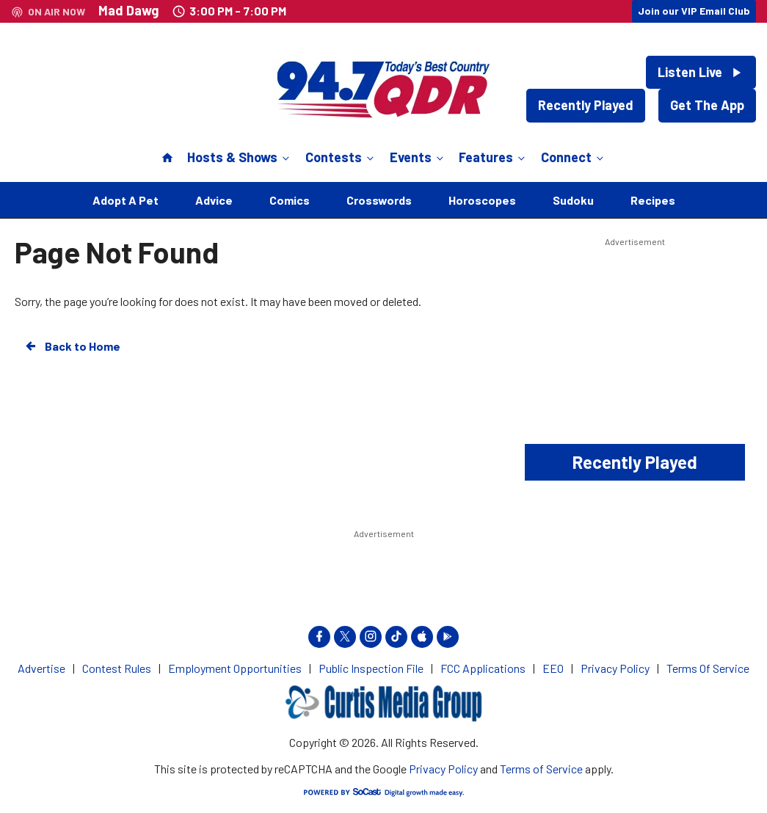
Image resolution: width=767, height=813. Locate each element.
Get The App (707, 105)
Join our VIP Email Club (694, 10)
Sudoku (573, 200)
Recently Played (585, 105)
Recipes (652, 200)
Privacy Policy (443, 769)
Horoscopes (482, 200)
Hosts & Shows (239, 157)
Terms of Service (541, 769)
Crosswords (379, 200)
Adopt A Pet (125, 200)
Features (493, 157)
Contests (341, 157)
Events (418, 157)
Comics (289, 200)
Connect (573, 157)
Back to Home (71, 346)
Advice (214, 200)
